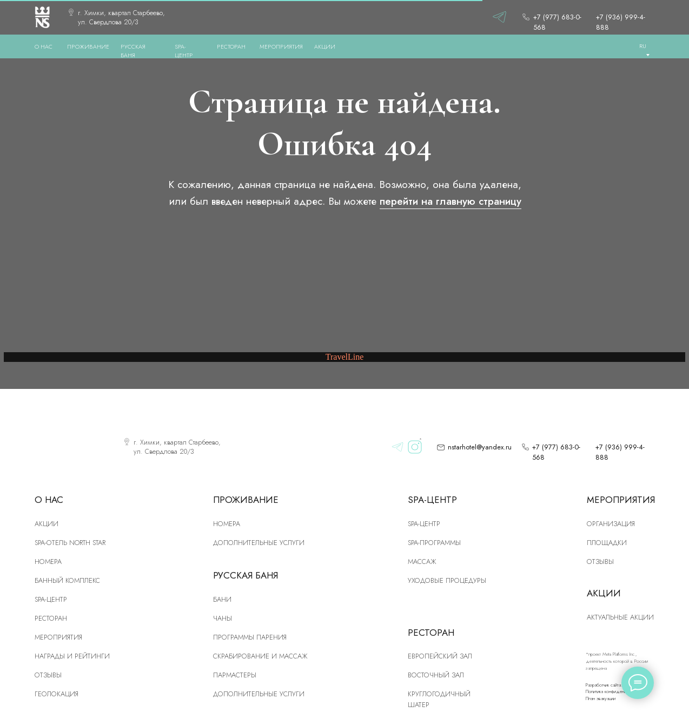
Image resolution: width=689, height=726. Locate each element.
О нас (43, 47)
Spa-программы (434, 542)
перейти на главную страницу (450, 201)
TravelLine (345, 356)
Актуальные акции (620, 617)
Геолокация (56, 694)
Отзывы (48, 675)
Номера (226, 524)
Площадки (607, 542)
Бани (222, 599)
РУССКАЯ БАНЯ (133, 51)
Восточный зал (436, 675)
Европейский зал (440, 656)
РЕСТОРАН (231, 47)
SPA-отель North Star (70, 542)
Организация (611, 524)
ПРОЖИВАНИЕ (88, 47)
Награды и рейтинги (72, 656)
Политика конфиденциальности (615, 691)
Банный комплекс (67, 580)
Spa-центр (424, 524)
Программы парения (250, 637)
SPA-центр (51, 599)
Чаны (222, 618)
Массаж (422, 561)
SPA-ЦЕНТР (184, 51)
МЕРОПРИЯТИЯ (281, 47)
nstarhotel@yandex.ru (480, 447)
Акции (46, 524)
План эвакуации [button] (600, 698)
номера (48, 561)
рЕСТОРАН (51, 618)
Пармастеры (234, 675)
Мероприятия (58, 637)
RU (642, 46)
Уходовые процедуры (447, 580)
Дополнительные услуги (258, 542)
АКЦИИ (324, 47)
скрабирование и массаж (260, 656)
